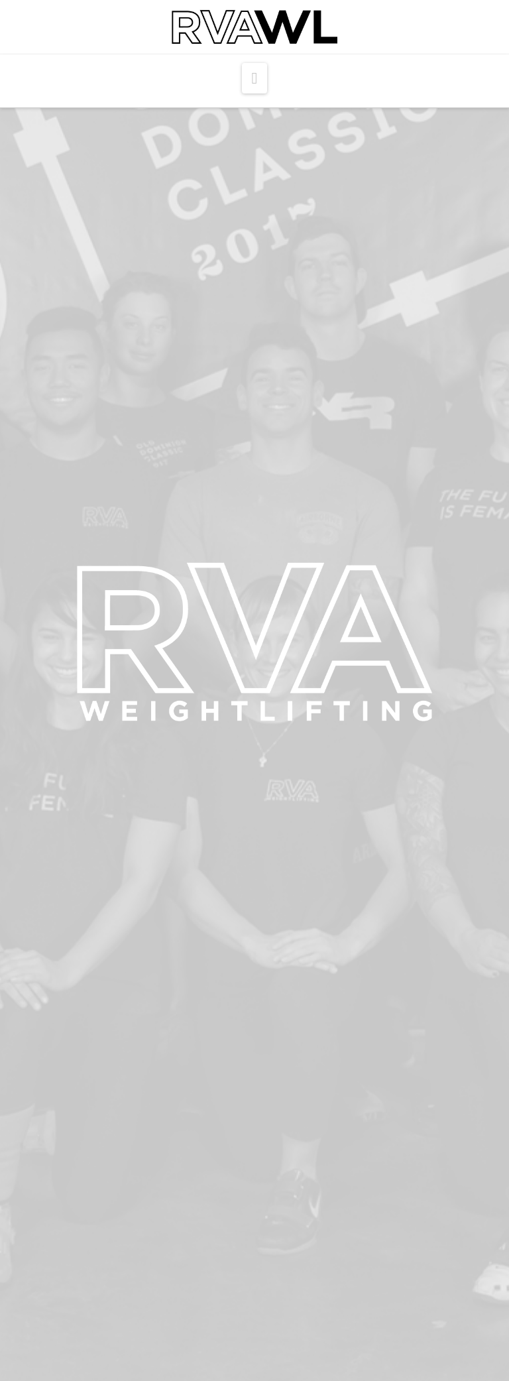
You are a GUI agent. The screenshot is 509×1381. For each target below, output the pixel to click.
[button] (255, 78)
